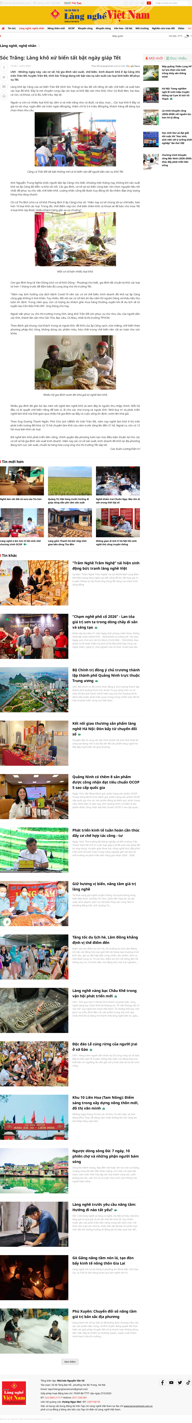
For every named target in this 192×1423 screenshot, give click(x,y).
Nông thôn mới (56, 28)
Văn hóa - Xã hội (123, 28)
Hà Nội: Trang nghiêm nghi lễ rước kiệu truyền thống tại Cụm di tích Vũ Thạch (175, 93)
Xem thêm (69, 1361)
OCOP (71, 28)
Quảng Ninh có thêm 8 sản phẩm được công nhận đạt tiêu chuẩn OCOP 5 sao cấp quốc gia (105, 782)
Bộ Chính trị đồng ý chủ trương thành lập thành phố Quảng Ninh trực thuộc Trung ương (106, 675)
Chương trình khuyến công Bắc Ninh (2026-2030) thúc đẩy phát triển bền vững (177, 160)
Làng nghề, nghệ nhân (31, 28)
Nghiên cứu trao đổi (163, 28)
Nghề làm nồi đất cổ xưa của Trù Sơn (21, 499)
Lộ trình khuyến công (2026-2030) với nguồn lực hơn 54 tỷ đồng (176, 114)
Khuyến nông (103, 28)
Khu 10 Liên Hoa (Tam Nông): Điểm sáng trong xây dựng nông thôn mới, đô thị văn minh (105, 1102)
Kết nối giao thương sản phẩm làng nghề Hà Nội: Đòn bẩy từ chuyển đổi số (104, 728)
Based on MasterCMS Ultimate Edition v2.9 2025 (26, 1419)
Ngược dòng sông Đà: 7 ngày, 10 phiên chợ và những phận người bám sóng (105, 1156)
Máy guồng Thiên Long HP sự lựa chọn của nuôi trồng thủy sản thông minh (177, 71)
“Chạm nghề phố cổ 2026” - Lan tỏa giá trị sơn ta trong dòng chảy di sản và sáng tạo (104, 622)
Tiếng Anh (149, 2)
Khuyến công (85, 28)
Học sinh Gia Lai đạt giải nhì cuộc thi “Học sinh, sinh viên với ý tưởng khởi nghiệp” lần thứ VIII (177, 138)
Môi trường (142, 28)
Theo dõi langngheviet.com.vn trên (108, 65)
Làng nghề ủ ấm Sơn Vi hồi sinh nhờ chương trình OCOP (20, 542)
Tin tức (12, 28)
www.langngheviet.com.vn (138, 1406)
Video (181, 28)
